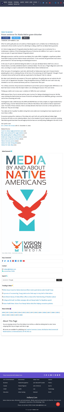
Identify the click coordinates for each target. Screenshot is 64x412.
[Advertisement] (32, 19)
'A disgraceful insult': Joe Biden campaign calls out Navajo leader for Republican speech (27, 300)
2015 (15, 312)
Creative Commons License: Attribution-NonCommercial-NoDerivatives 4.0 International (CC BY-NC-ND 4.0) (30, 330)
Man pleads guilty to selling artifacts (11, 135)
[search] (28, 280)
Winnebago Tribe (40, 402)
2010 (35, 312)
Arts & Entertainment (8, 380)
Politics (50, 383)
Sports (50, 386)
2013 (23, 312)
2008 (44, 312)
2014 (19, 312)
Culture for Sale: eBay (7, 145)
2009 (39, 312)
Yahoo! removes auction (8, 141)
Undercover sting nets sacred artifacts (12, 137)
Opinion (50, 380)
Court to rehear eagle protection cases (12, 131)
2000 (20, 315)
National (35, 392)
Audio (22, 2)
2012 (27, 312)
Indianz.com (35, 410)
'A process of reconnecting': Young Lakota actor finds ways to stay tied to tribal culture (27, 293)
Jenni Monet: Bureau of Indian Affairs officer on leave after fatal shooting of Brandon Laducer (29, 297)
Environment (21, 380)
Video (27, 2)
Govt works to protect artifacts (10, 139)
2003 (8, 315)
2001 (16, 315)
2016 (11, 312)
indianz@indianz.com (10, 269)
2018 (3, 312)
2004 (3, 315)
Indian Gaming (10, 3)
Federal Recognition (23, 383)
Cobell (4, 389)
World (49, 392)
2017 (7, 312)
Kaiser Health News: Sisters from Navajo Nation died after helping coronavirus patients (28, 303)
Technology (51, 389)
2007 (48, 312)
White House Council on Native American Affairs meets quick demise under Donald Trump (28, 290)
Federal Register (16, 3)
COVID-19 (35, 3)
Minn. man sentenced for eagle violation (12, 133)
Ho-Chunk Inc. (50, 400)
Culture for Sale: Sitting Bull (9, 143)
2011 (31, 312)
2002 (12, 315)
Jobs (31, 2)
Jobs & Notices (37, 386)
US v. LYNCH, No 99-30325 (8, 126)
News (5, 2)
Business (5, 383)
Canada (5, 386)
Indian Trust (36, 380)
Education (5, 392)
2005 (57, 312)
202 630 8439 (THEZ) (9, 271)
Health (20, 389)
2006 (53, 312)
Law (34, 389)
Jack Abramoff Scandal (39, 383)
